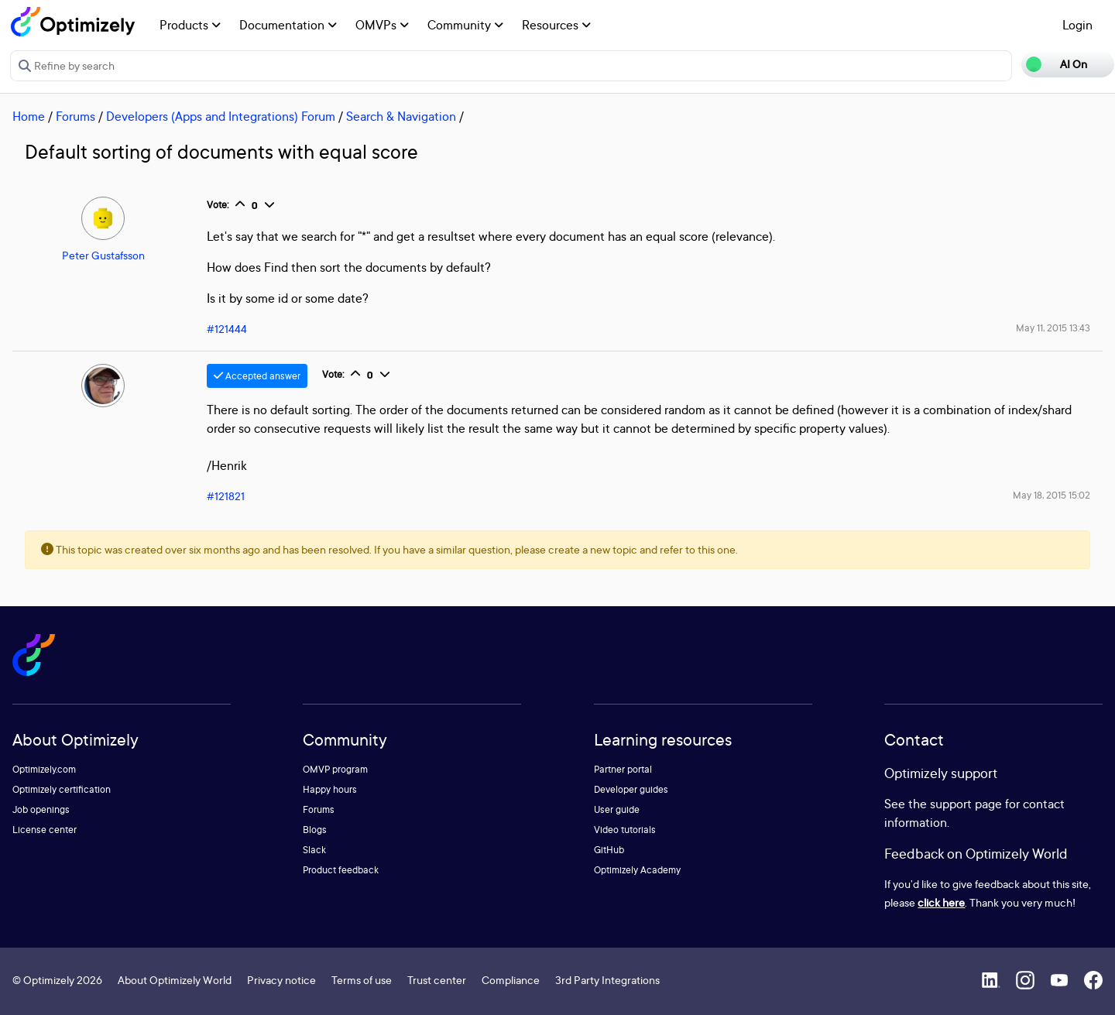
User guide (617, 809)
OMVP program (335, 769)
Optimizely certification (61, 789)
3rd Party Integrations (607, 979)
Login (1077, 24)
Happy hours (330, 789)
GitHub (609, 849)
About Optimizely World (175, 979)
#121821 (226, 496)
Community (465, 24)
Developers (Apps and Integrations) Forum (220, 116)
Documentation (288, 24)
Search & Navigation (401, 116)
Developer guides (631, 789)
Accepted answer (257, 375)
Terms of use (361, 979)
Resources (556, 24)
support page (966, 803)
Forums (75, 116)
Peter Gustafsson (103, 255)
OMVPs (382, 24)
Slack (314, 849)
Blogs (315, 829)
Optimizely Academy (637, 869)
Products (190, 24)
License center (44, 829)
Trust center (436, 979)
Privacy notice (281, 979)
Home (28, 116)
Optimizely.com (44, 769)
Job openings (41, 809)
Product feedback (341, 869)
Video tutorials (625, 829)
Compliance (511, 979)
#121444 (227, 328)
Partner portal (623, 769)
